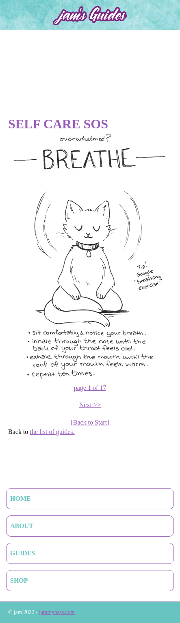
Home (20, 498)
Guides (22, 553)
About (21, 525)
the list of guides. (52, 431)
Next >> (90, 404)
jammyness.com (57, 612)
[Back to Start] (90, 422)
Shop (19, 580)
